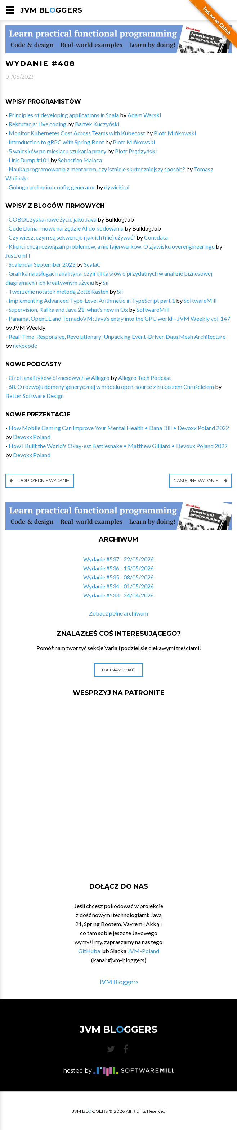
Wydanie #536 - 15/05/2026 (118, 568)
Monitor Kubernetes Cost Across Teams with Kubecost (77, 133)
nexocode (25, 345)
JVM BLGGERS (51, 10)
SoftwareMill (200, 300)
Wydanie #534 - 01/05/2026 (118, 586)
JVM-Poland (143, 950)
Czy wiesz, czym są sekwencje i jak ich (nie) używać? (72, 237)
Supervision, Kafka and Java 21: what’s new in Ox (68, 309)
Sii (105, 282)
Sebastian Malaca (80, 160)
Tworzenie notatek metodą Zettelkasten (58, 291)
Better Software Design (34, 395)
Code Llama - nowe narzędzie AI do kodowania (66, 228)
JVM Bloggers (119, 982)
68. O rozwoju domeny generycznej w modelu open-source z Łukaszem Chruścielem (111, 386)
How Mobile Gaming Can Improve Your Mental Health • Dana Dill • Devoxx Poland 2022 (119, 427)
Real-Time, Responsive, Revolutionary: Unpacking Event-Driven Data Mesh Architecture (117, 336)
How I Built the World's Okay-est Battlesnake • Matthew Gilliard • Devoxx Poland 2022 (118, 445)
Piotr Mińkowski (175, 133)
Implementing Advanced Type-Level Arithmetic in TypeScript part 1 (92, 300)
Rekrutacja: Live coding (37, 124)
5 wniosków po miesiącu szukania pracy (57, 151)
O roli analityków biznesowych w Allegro (59, 377)
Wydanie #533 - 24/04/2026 (118, 595)
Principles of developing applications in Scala (64, 114)
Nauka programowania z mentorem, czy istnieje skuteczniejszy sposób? (97, 169)
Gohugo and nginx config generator (52, 187)
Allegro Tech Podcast (144, 377)
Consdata (156, 237)
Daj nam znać (118, 670)
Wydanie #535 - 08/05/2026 (118, 577)
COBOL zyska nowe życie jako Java (53, 219)
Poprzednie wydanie (40, 480)
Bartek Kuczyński (97, 124)
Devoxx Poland (31, 436)
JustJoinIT (18, 255)
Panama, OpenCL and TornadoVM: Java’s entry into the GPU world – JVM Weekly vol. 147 (119, 318)
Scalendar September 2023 (42, 264)
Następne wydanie (200, 480)
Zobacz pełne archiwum (118, 613)
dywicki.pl (116, 187)
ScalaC (92, 264)
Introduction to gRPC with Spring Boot (56, 142)
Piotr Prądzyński (136, 151)
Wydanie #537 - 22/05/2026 (118, 559)
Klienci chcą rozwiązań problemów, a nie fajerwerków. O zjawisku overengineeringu (112, 246)
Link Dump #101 (29, 160)
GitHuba (89, 950)
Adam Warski (144, 114)
